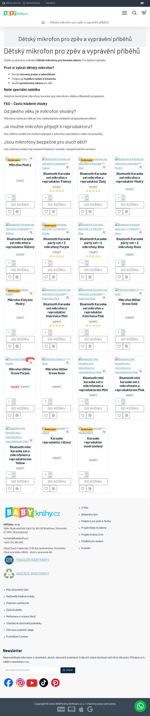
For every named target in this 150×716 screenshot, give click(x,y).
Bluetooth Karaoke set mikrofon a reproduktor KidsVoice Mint (56, 310)
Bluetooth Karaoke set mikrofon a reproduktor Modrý (130, 177)
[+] (13, 196)
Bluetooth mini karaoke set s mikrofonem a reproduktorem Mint (93, 384)
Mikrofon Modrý (20, 165)
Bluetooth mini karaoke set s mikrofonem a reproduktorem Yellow (20, 455)
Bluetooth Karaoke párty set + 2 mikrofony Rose (129, 243)
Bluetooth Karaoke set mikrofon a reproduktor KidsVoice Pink (93, 310)
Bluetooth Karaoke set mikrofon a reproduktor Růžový (20, 243)
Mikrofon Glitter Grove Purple (20, 371)
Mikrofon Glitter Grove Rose (57, 371)
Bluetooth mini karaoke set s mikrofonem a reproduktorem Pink (129, 384)
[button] (31, 158)
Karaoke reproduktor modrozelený (93, 442)
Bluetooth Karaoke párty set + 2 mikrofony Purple (56, 243)
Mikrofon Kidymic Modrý (20, 302)
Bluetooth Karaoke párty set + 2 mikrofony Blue (93, 243)
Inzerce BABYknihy (32, 573)
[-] (13, 199)
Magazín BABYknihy (32, 560)
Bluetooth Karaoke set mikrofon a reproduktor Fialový (56, 177)
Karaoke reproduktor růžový (56, 440)
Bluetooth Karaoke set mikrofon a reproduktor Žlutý (93, 177)
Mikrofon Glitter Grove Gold (130, 302)
